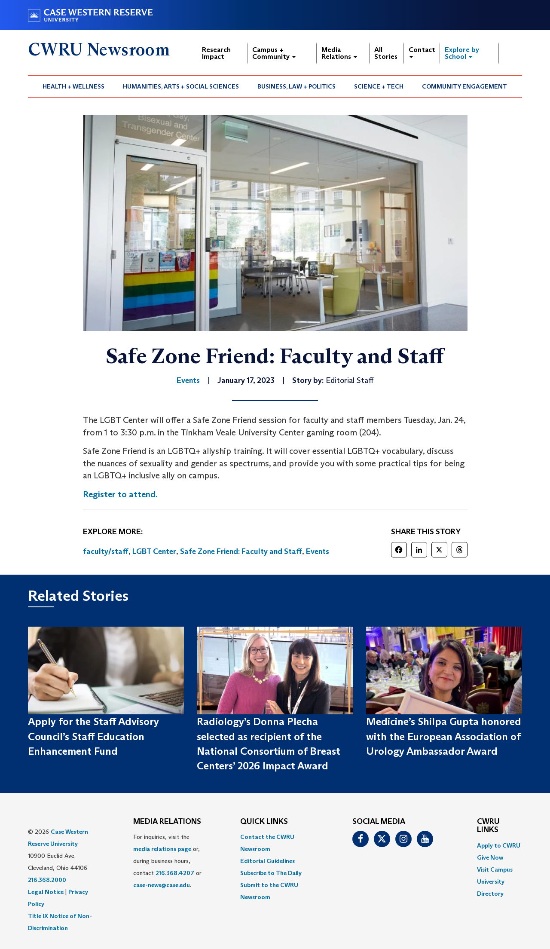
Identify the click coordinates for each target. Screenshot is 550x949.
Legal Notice (46, 892)
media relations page (162, 849)
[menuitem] (74, 86)
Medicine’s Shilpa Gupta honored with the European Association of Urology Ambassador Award (443, 736)
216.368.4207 (175, 873)
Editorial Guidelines (267, 861)
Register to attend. (120, 494)
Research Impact (216, 53)
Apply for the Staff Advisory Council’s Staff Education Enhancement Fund (93, 736)
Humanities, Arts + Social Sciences (181, 86)
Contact (422, 52)
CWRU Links (488, 826)
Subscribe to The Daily (271, 873)
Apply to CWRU (498, 845)
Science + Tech (378, 86)
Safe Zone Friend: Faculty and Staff (241, 551)
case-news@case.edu (161, 885)
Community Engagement (464, 86)
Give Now (490, 857)
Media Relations (339, 53)
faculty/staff (105, 551)
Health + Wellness (73, 86)
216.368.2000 (47, 880)
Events (317, 551)
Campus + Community (274, 53)
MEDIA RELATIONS (167, 821)
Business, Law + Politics (296, 86)
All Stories (385, 53)
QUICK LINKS (264, 821)
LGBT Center (154, 551)
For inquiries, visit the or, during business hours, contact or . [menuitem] (167, 861)
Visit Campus (495, 869)
